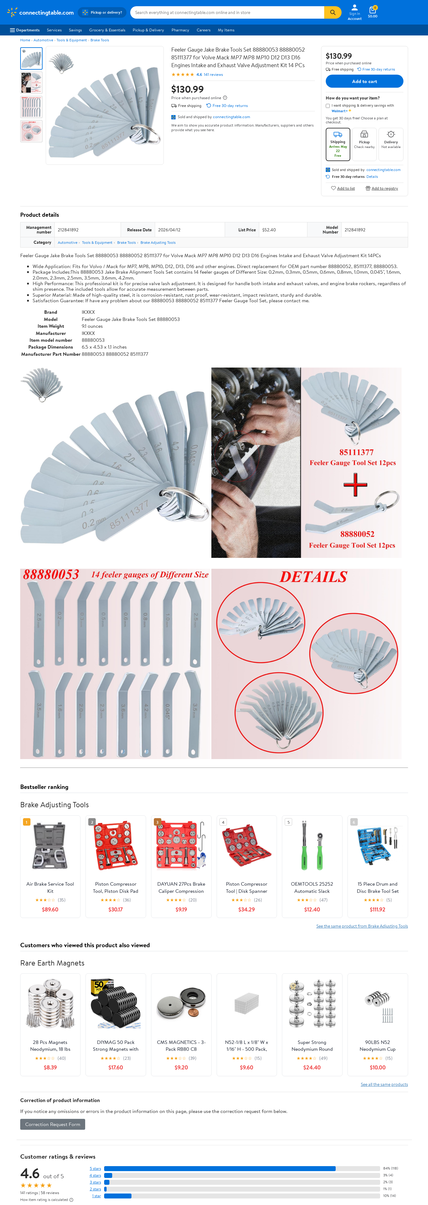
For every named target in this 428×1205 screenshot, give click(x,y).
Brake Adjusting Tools (158, 242)
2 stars (95, 1189)
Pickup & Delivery (148, 30)
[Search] (333, 12)
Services (54, 30)
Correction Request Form (52, 1124)
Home (25, 40)
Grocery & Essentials (107, 30)
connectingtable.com (231, 116)
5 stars (95, 1168)
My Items (226, 30)
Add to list (343, 188)
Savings (75, 30)
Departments (24, 30)
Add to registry (382, 188)
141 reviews (213, 74)
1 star (96, 1195)
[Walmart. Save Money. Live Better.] (40, 12)
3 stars (95, 1182)
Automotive (43, 40)
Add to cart (364, 81)
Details (372, 176)
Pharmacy (180, 30)
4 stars (95, 1175)
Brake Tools (99, 40)
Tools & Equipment (72, 40)
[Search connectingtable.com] (227, 12)
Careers (203, 30)
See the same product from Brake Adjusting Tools (362, 926)
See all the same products (384, 1084)
